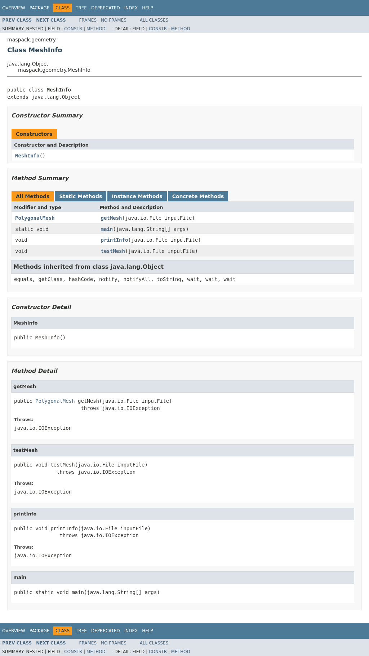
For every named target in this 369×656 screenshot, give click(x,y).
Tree (81, 7)
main (107, 229)
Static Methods (80, 196)
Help (147, 7)
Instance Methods (137, 196)
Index (131, 7)
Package (39, 7)
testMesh (113, 251)
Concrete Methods (198, 196)
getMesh (111, 218)
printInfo (114, 240)
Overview (13, 7)
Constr (73, 28)
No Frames (113, 20)
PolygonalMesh (35, 218)
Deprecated (105, 7)
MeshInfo (27, 156)
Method (96, 28)
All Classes (154, 20)
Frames (88, 20)
